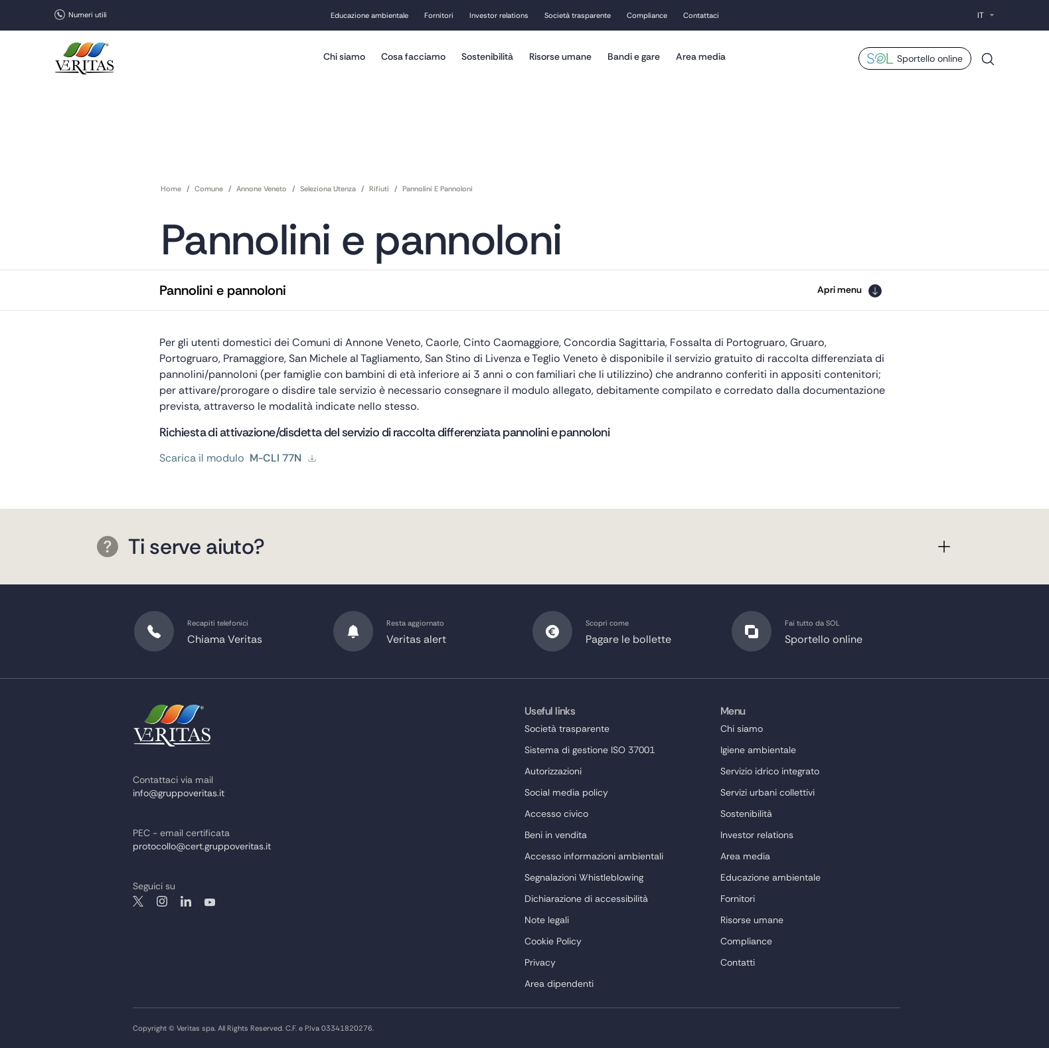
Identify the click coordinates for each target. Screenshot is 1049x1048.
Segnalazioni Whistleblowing (583, 877)
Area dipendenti (559, 984)
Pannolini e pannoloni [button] (222, 290)
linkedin (186, 901)
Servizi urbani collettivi (767, 792)
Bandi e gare (633, 56)
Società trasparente (577, 15)
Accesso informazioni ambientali (593, 856)
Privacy (540, 962)
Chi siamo (344, 56)
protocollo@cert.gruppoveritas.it (202, 846)
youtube (209, 901)
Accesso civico (556, 814)
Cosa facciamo (413, 56)
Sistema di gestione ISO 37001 (589, 750)
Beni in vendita (555, 835)
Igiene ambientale (758, 750)
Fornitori (438, 15)
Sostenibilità (487, 56)
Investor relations (498, 15)
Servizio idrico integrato (769, 771)
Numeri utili (87, 14)
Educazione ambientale (369, 15)
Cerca (988, 64)
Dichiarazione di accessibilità (586, 899)
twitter (138, 901)
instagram (162, 901)
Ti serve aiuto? (180, 547)
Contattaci (701, 15)
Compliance (647, 15)
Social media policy (566, 792)
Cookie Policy (553, 941)
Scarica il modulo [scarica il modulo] (238, 458)
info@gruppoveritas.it (178, 793)
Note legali (546, 920)
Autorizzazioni (553, 771)
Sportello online (930, 58)
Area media (701, 56)
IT (980, 15)
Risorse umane (560, 56)
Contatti (737, 962)
